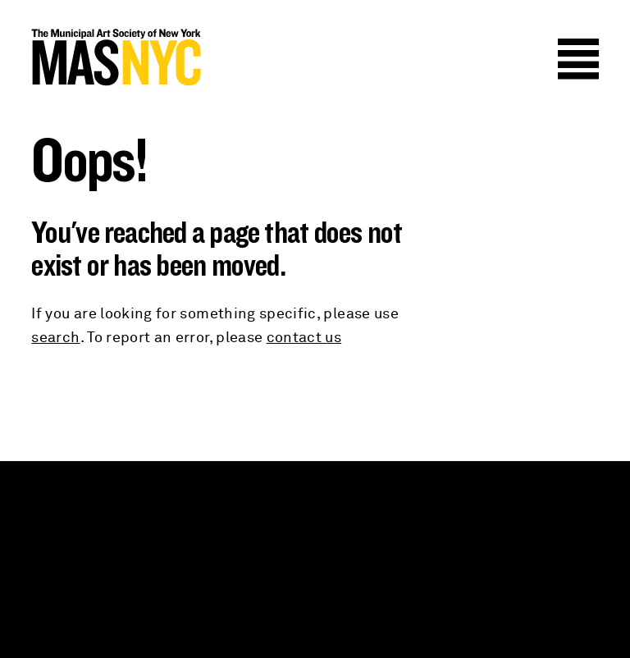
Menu (578, 59)
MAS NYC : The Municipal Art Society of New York (173, 57)
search (55, 338)
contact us (304, 338)
